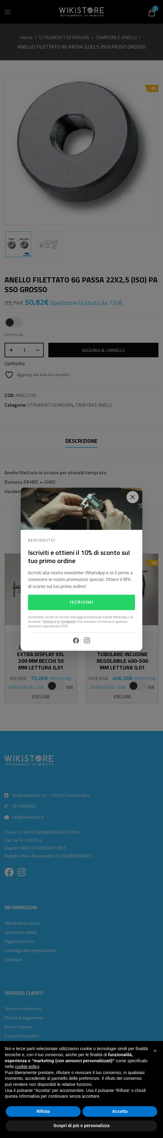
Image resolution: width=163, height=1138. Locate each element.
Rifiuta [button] (43, 1111)
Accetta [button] (120, 1111)
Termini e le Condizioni (59, 621)
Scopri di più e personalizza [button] (81, 1125)
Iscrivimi (81, 602)
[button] (155, 1051)
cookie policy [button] (27, 1066)
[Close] (133, 497)
